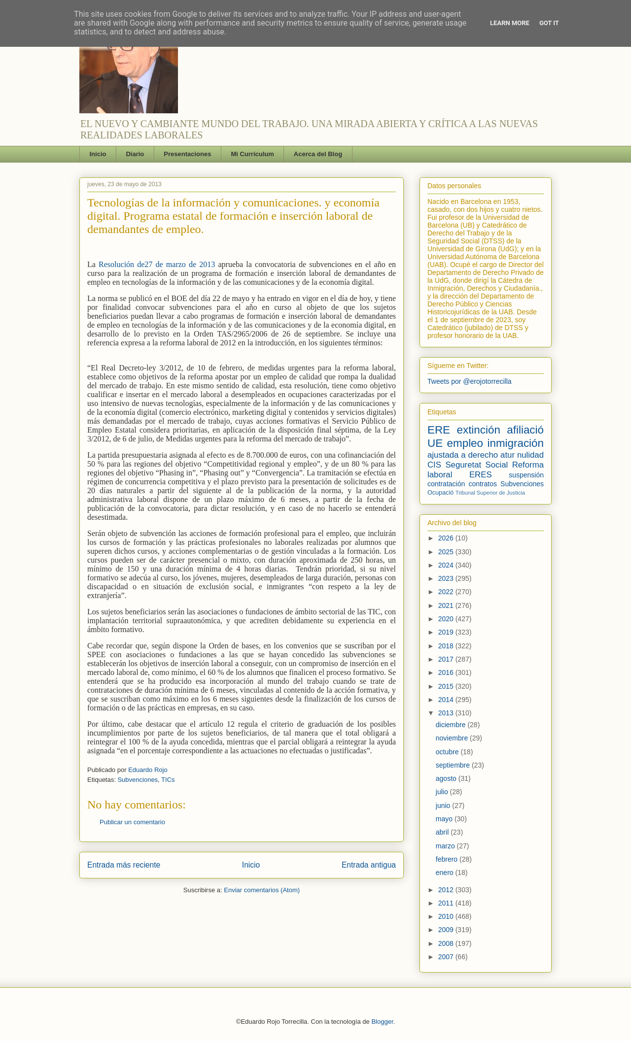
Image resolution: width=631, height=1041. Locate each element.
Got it (549, 23)
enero (446, 872)
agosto (447, 778)
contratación (446, 484)
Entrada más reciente (123, 865)
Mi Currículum (252, 154)
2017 (447, 659)
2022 (447, 592)
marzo (446, 846)
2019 (447, 632)
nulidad (530, 455)
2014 (447, 700)
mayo (445, 819)
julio (443, 792)
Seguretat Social (476, 465)
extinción (478, 430)
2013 (447, 713)
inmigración (515, 443)
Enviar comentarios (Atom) (262, 890)
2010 (447, 916)
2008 (447, 943)
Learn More (509, 23)
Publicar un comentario (132, 822)
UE (435, 443)
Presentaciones (187, 154)
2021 (447, 605)
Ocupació (440, 492)
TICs (168, 779)
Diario (135, 154)
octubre (448, 752)
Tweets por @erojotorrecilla (469, 381)
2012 (447, 890)
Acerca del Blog (318, 154)
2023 (447, 578)
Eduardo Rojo (148, 769)
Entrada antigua (369, 865)
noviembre (453, 738)
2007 (447, 957)
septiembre (454, 765)
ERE (438, 430)
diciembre (452, 725)
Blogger (382, 1021)
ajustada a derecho (462, 455)
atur (507, 455)
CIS (434, 465)
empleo (465, 443)
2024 (447, 565)
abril (443, 832)
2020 (447, 619)
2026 (447, 538)
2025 (447, 552)
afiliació (525, 430)
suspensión (526, 475)
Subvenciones (137, 779)
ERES (480, 474)
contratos (482, 484)
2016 (447, 672)
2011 (447, 903)
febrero (447, 859)
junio (444, 805)
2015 (447, 686)
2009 (447, 930)
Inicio (98, 154)
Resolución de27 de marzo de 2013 (158, 264)
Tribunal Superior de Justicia (490, 493)
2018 (447, 646)
